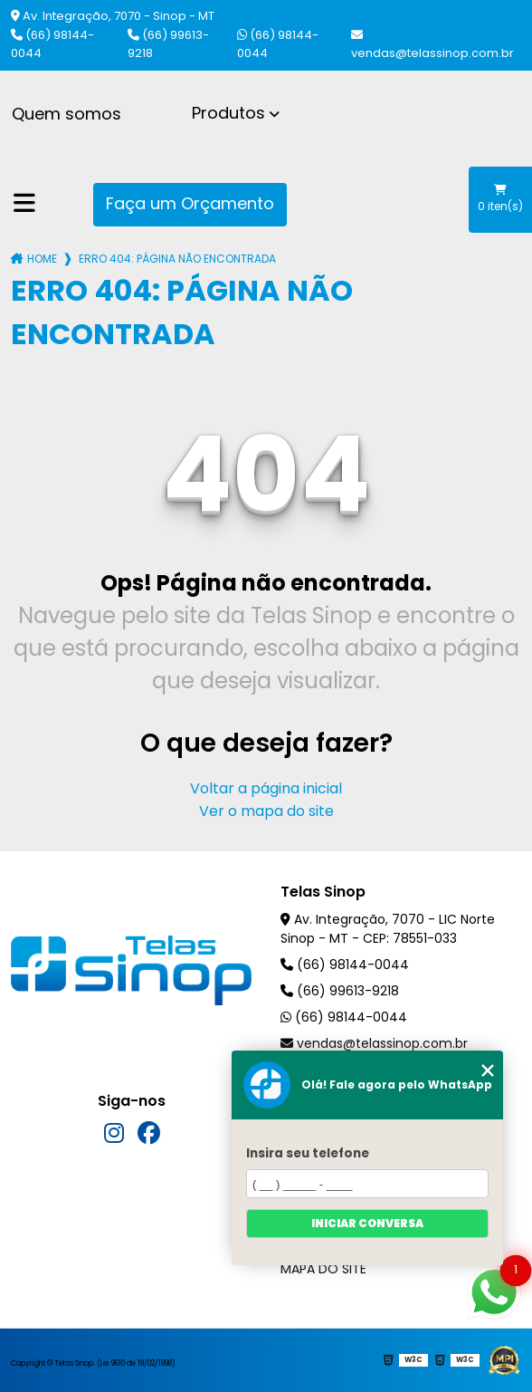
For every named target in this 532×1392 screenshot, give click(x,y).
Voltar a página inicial (266, 788)
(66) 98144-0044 (52, 44)
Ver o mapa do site (266, 811)
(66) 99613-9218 (168, 44)
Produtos (228, 112)
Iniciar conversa (367, 1223)
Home (42, 258)
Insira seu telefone (307, 1153)
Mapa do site (323, 1269)
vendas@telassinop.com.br (432, 45)
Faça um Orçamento (190, 203)
